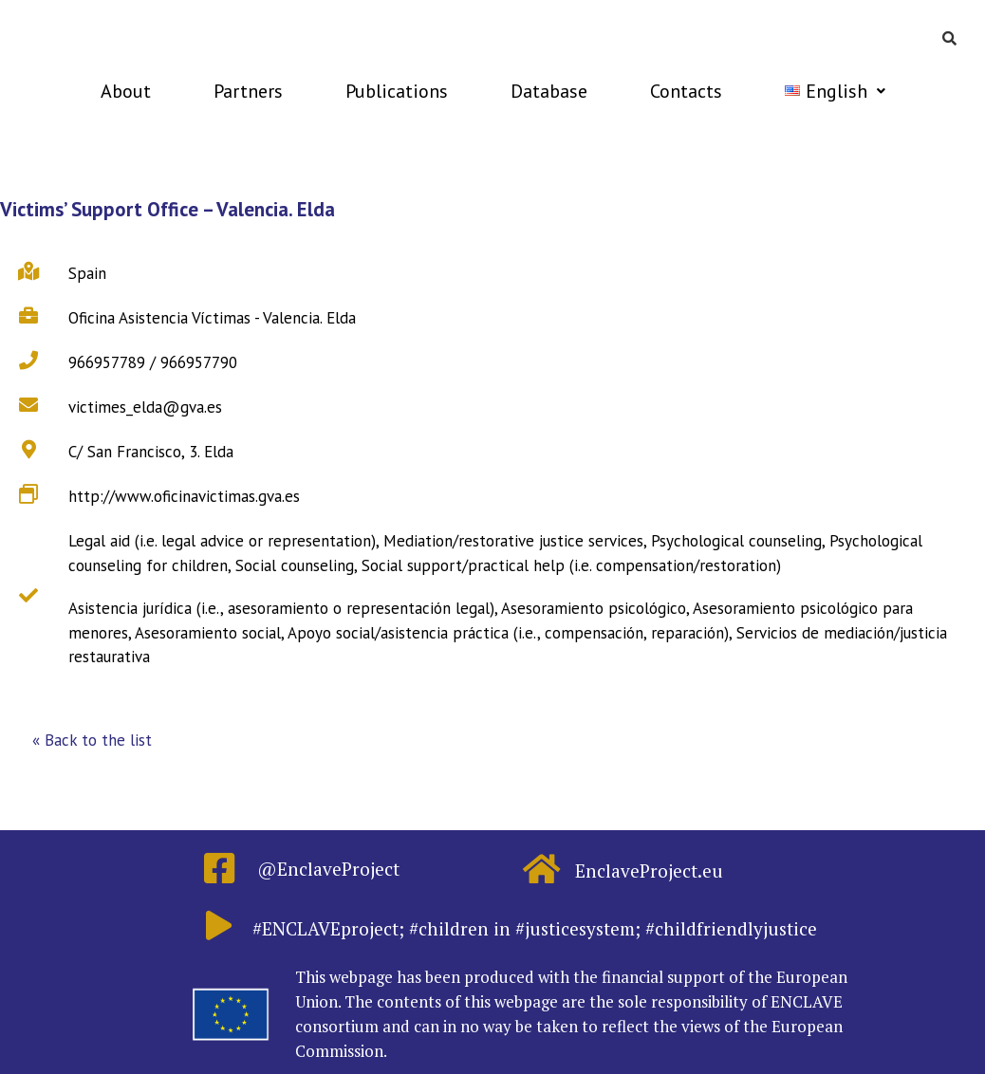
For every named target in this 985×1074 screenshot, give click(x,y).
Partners (248, 91)
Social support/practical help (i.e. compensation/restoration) (571, 565)
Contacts (686, 91)
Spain (87, 273)
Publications (396, 91)
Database (549, 91)
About (126, 91)
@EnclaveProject (328, 868)
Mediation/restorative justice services (513, 540)
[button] (92, 741)
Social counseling (294, 565)
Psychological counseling (736, 540)
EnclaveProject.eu (649, 870)
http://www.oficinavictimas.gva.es (184, 496)
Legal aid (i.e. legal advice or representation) (222, 540)
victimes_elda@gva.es (145, 407)
